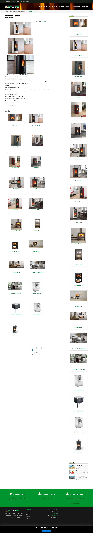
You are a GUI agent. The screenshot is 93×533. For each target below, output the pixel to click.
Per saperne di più (46, 529)
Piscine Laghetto (80, 476)
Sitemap (29, 514)
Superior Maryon (15, 167)
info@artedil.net (54, 515)
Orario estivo (79, 465)
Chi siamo (47, 6)
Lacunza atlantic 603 (14, 251)
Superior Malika (14, 209)
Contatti (29, 518)
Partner (61, 6)
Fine (40, 350)
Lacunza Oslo (37, 230)
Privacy (28, 516)
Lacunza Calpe (16, 230)
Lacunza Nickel (16, 272)
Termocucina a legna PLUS (15, 293)
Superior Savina (36, 209)
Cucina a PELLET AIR (37, 314)
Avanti (36, 350)
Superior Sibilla (37, 188)
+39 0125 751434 (54, 513)
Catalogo (85, 6)
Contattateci (76, 6)
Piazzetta (44, 21)
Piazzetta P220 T (36, 125)
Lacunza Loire (36, 251)
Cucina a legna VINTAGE (16, 314)
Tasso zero (78, 471)
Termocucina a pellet (36, 293)
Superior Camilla (37, 146)
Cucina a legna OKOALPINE (37, 272)
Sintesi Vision (15, 125)
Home (40, 6)
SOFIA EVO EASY (14, 335)
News (67, 6)
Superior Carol (16, 146)
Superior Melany (36, 167)
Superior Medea (16, 188)
